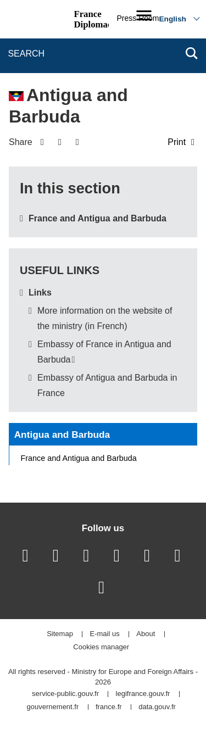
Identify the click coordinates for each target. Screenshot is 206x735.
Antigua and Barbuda (62, 434)
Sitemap (60, 634)
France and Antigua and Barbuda (97, 218)
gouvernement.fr (53, 707)
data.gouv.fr (157, 707)
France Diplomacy (95, 19)
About (145, 634)
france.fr (109, 707)
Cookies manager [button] (101, 647)
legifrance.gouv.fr (143, 694)
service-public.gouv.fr (65, 694)
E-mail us (105, 634)
